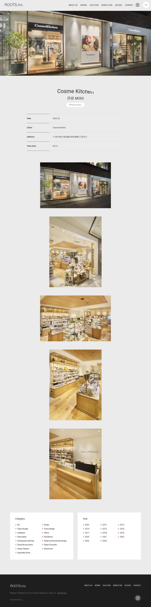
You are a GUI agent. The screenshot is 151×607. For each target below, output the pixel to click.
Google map (61, 593)
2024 (105, 540)
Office (46, 532)
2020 (87, 536)
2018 (105, 532)
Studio (46, 524)
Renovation (22, 536)
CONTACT (129, 5)
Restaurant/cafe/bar (25, 540)
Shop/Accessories (25, 544)
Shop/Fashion (23, 548)
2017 (87, 532)
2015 (105, 528)
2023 (87, 540)
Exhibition (21, 532)
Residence (48, 536)
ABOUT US (73, 5)
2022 (122, 536)
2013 (122, 524)
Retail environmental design (55, 540)
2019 (122, 532)
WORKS (83, 5)
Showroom (48, 548)
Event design (49, 528)
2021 (105, 536)
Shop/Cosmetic (50, 544)
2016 (122, 528)
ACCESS (118, 5)
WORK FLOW (106, 5)
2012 (105, 524)
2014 (87, 528)
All (18, 524)
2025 (87, 524)
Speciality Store (23, 552)
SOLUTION (94, 5)
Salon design (22, 528)
